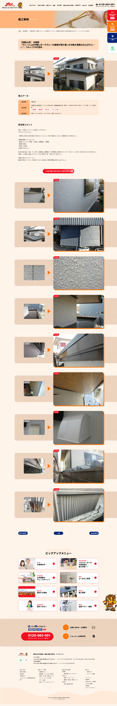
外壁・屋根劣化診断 (68, 685)
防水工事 (48, 109)
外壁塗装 (34, 109)
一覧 (58, 533)
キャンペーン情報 (91, 675)
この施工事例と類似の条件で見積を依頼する (58, 171)
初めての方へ (32, 5)
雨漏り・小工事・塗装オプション (47, 677)
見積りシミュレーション (70, 679)
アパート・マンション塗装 (45, 680)
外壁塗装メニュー (43, 673)
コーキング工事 (56, 109)
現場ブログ (89, 673)
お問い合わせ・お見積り (91, 683)
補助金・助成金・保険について (71, 681)
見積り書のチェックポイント (71, 675)
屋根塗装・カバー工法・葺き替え (47, 675)
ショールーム (88, 679)
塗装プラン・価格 (42, 671)
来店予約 (87, 681)
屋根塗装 (41, 109)
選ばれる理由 (41, 5)
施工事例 (59, 5)
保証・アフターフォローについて (47, 684)
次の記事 (23, 533)
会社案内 (87, 687)
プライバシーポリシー (90, 689)
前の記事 (93, 533)
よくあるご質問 (89, 685)
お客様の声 (78, 5)
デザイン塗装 (42, 682)
